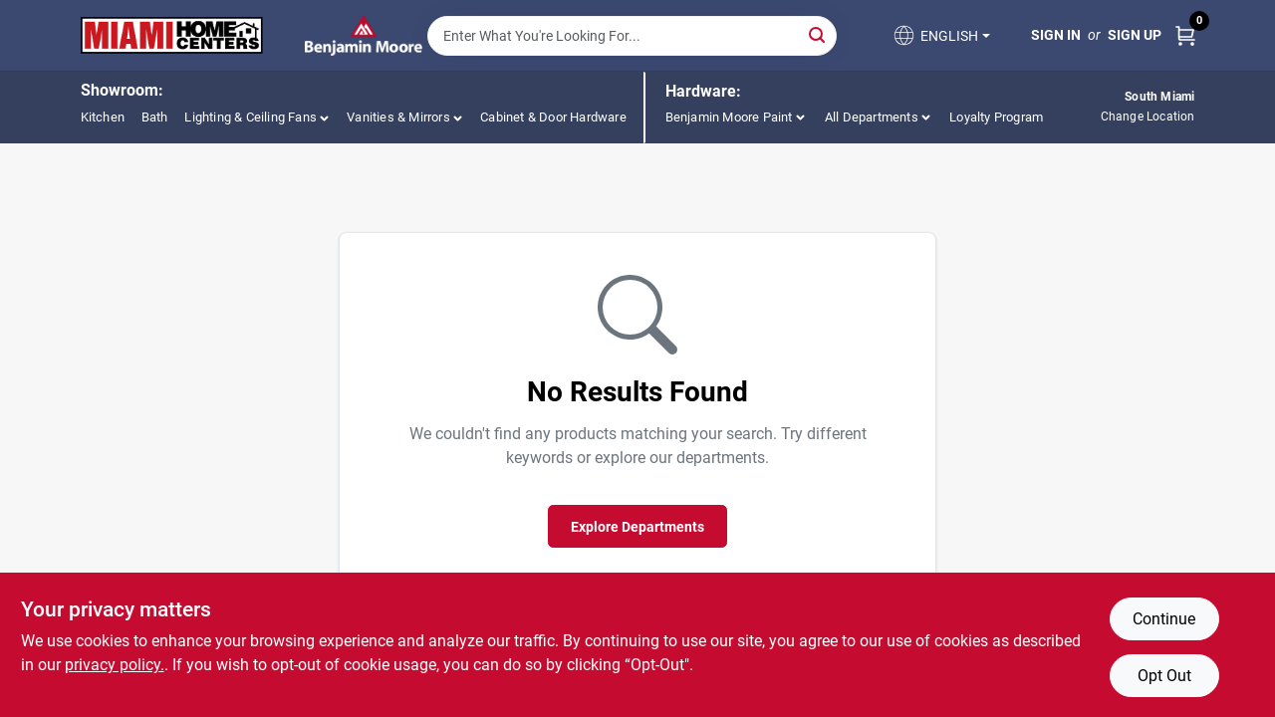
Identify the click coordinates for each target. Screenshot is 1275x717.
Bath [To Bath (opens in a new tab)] (154, 117)
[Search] (818, 34)
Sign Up (1134, 35)
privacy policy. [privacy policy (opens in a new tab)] (114, 664)
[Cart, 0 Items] (1185, 35)
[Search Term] (632, 36)
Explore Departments (637, 527)
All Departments (871, 117)
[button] (940, 35)
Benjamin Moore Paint (729, 117)
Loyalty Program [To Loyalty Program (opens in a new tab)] (996, 117)
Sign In (1056, 35)
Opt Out (1164, 675)
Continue (1164, 618)
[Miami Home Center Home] (172, 36)
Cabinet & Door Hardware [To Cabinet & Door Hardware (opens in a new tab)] (553, 117)
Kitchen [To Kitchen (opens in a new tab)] (103, 117)
